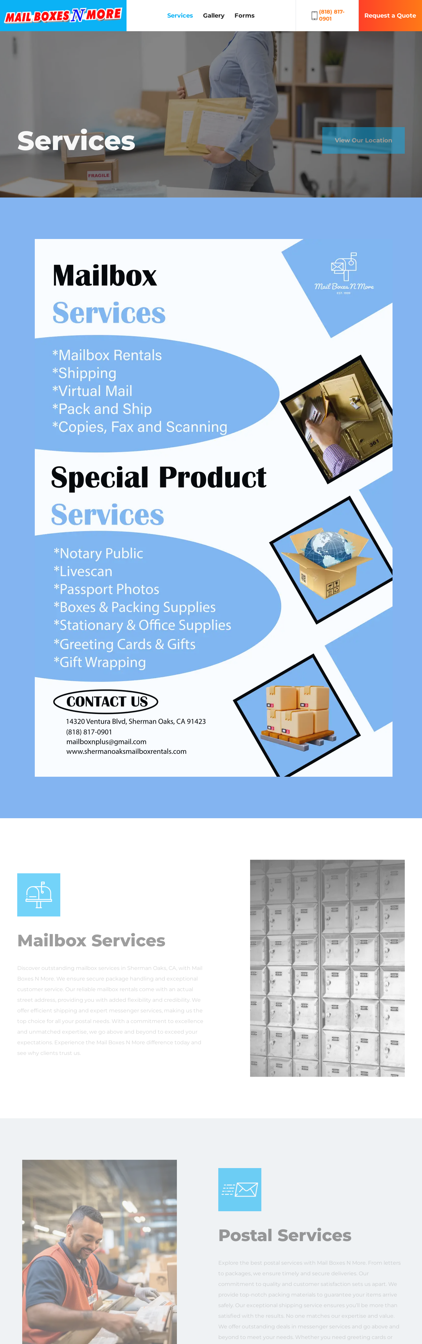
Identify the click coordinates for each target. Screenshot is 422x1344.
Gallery (214, 16)
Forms (245, 16)
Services (180, 16)
